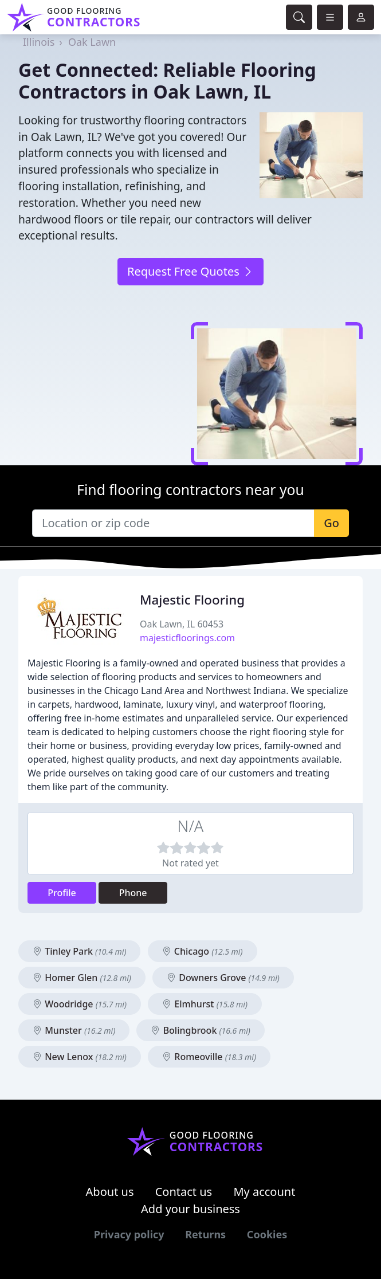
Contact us (184, 1191)
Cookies (267, 1234)
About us (110, 1191)
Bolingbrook (200, 1030)
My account (264, 1191)
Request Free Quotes (190, 271)
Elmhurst (205, 1004)
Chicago (202, 951)
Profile (62, 892)
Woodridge (80, 1004)
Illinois (38, 42)
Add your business (190, 1209)
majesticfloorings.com (187, 637)
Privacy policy (129, 1234)
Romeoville (209, 1056)
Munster (74, 1030)
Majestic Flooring (192, 600)
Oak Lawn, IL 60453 (181, 624)
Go (331, 523)
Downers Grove (223, 977)
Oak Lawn (92, 42)
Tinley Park (79, 951)
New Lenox (80, 1056)
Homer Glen (82, 977)
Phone (133, 892)
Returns (205, 1234)
